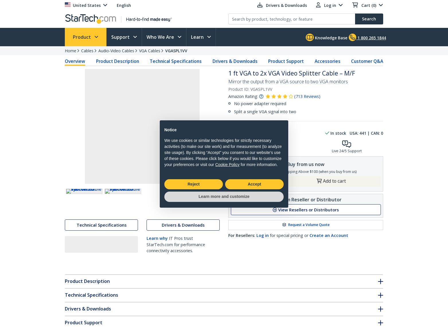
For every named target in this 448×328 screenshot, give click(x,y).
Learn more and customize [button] (223, 196)
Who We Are (161, 37)
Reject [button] (194, 184)
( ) (307, 96)
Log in (262, 235)
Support (121, 37)
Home (70, 50)
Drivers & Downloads (235, 61)
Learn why (157, 251)
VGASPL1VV (176, 50)
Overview (75, 61)
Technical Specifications (176, 61)
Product (82, 37)
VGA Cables (149, 50)
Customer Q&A (367, 61)
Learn (198, 37)
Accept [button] (254, 184)
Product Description (117, 61)
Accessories (327, 61)
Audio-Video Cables (116, 50)
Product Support (286, 61)
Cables (87, 50)
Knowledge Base (326, 37)
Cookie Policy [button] (227, 164)
